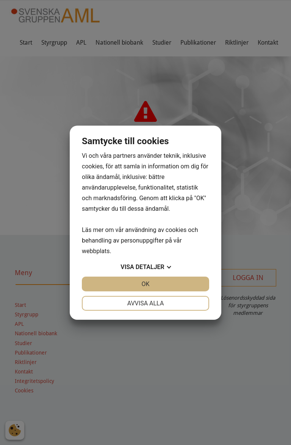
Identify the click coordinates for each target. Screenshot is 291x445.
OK (145, 284)
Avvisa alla (145, 303)
